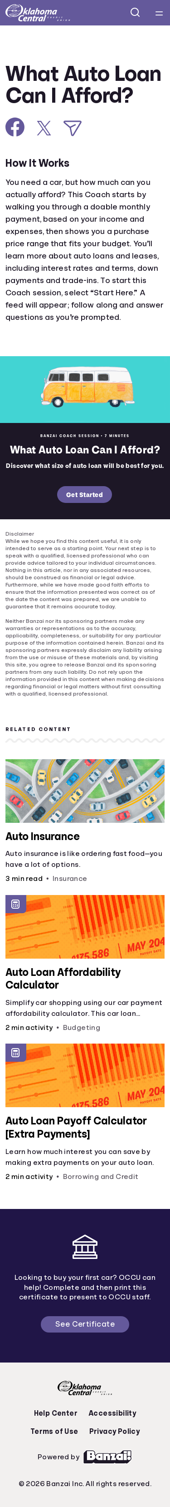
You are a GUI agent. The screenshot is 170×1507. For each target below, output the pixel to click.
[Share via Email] (72, 128)
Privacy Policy (114, 1431)
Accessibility (112, 1413)
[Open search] (136, 13)
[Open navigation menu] (159, 13)
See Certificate (85, 1324)
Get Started (84, 494)
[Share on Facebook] (15, 127)
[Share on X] (44, 128)
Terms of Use (54, 1431)
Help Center (56, 1413)
